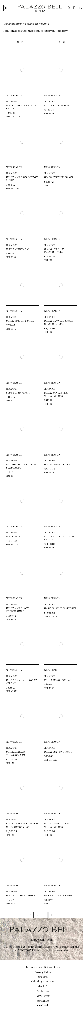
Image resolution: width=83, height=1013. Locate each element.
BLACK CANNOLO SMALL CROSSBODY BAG (58, 322)
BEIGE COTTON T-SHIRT (58, 895)
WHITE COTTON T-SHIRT (20, 895)
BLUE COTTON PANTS (18, 249)
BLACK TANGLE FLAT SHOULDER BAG (56, 394)
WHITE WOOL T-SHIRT (57, 680)
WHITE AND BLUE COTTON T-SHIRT (21, 681)
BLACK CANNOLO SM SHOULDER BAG (56, 825)
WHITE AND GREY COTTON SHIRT (22, 178)
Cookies (43, 976)
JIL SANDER (11, 101)
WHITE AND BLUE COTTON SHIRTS (60, 538)
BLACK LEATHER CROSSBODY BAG (54, 250)
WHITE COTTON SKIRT (57, 105)
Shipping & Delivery (43, 981)
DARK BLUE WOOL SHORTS (60, 608)
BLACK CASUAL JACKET (58, 464)
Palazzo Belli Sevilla (41, 939)
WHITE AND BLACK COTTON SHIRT (17, 609)
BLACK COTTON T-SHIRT (20, 320)
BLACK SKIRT (13, 536)
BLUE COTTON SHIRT (18, 392)
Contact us (42, 991)
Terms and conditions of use (43, 967)
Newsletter (43, 995)
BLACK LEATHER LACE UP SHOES (21, 107)
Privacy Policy (42, 972)
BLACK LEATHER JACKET (58, 177)
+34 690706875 (24, 950)
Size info (43, 986)
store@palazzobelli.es (55, 950)
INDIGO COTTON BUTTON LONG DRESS (21, 466)
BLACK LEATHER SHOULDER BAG (15, 753)
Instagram (43, 1000)
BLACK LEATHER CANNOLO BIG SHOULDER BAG (22, 825)
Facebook (43, 1005)
